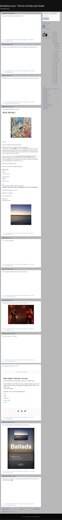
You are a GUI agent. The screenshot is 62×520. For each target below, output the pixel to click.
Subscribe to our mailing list (50, 13)
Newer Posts (5, 509)
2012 (54, 77)
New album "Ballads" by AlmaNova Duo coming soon (16, 425)
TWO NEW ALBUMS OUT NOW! (10, 109)
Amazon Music (6, 174)
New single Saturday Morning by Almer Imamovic (15, 271)
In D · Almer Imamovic (8, 240)
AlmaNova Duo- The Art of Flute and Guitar (22, 6)
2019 (54, 65)
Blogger (37, 516)
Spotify (4, 171)
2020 (54, 63)
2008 (54, 83)
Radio (44, 99)
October (56, 43)
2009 (54, 82)
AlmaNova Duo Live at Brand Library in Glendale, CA (16, 303)
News (6, 234)
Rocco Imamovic (46, 104)
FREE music (45, 90)
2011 (54, 78)
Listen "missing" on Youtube (9, 336)
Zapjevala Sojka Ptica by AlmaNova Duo (12, 16)
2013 (54, 75)
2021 (54, 42)
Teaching (44, 107)
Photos (12, 330)
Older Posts (36, 509)
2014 (54, 73)
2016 (54, 70)
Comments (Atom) (11, 511)
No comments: (31, 39)
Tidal (3, 172)
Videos (11, 41)
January (56, 61)
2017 (54, 68)
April (56, 56)
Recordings (7, 41)
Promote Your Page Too (46, 28)
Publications (45, 97)
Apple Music (6, 398)
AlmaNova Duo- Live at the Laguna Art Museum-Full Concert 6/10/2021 (20, 78)
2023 (54, 38)
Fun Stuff (44, 91)
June (56, 52)
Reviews (44, 102)
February (56, 59)
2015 (54, 71)
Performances (8, 103)
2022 (54, 40)
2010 (54, 80)
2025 (54, 35)
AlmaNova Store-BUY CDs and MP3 (50, 88)
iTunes (5, 402)
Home (21, 509)
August (56, 51)
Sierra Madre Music (46, 105)
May (55, 54)
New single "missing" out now (10, 366)
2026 (54, 33)
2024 (54, 36)
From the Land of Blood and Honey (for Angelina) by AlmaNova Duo (19, 47)
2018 (54, 66)
